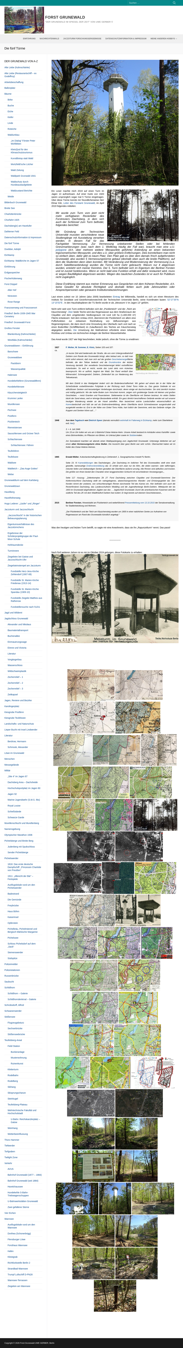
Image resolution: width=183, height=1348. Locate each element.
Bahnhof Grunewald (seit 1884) (23, 1180)
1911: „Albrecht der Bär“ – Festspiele (20, 877)
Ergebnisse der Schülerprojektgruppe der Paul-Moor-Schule (23, 536)
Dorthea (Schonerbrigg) (19, 1233)
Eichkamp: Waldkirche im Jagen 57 (21, 260)
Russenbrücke (11, 976)
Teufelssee (13, 457)
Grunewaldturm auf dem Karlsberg (21, 480)
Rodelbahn (13, 1075)
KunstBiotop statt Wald (22, 158)
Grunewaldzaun (12, 486)
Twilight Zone (10, 1157)
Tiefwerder (9, 1145)
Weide (11, 196)
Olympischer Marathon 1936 (18, 835)
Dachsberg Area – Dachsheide (23, 782)
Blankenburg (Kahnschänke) (22, 334)
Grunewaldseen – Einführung (18, 345)
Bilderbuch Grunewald (15, 202)
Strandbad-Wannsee (18, 1268)
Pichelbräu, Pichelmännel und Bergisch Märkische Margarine (23, 930)
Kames (69, 404)
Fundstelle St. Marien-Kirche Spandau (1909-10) (25, 590)
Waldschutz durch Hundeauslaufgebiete (21, 183)
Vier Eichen (10, 1213)
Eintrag (116, 296)
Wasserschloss (15, 665)
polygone (61, 249)
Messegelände (11, 765)
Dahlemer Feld (11, 231)
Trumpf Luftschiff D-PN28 (20, 1274)
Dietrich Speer (95, 420)
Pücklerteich (14, 421)
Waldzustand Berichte (21, 190)
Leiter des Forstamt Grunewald (79, 203)
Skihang (12, 1087)
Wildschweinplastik (17, 671)
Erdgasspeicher (12, 272)
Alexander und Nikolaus (19, 624)
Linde (10, 123)
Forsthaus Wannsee (17, 1245)
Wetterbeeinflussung (18, 1134)
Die (75, 330)
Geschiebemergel (119, 359)
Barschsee (13, 351)
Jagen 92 (12, 794)
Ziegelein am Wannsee (19, 1286)
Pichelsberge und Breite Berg (18, 841)
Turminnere (13, 551)
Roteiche (12, 129)
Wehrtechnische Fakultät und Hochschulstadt (22, 1112)
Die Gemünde (14, 899)
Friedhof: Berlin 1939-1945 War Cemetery (19, 315)
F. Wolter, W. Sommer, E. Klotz (80, 347)
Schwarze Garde (16, 817)
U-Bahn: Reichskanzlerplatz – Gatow (25, 1120)
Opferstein (13, 923)
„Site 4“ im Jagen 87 (17, 776)
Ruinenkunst (17, 1063)
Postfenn (12, 416)
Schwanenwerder (13, 1011)
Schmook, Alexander (18, 747)
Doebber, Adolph (12, 249)
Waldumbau (13, 135)
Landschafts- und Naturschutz (19, 723)
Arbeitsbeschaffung (13, 82)
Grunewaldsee (15, 357)
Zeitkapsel (13, 694)
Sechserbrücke (15, 1028)
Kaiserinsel (13, 917)
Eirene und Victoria (17, 647)
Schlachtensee (15, 439)
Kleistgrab (12, 1257)
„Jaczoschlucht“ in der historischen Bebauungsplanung (25, 517)
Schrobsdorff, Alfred (14, 1005)
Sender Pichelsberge (18, 852)
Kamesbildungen (85, 463)
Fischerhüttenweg (13, 278)
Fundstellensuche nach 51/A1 (25, 607)
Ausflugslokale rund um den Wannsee (21, 1226)
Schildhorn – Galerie (18, 993)
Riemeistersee (15, 427)
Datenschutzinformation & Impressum (22, 237)
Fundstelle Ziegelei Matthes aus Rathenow (26, 599)
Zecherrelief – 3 (15, 688)
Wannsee (9, 1219)
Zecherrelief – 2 (15, 683)
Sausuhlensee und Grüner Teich (23, 433)
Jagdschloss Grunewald (16, 618)
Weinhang (13, 1128)
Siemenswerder (15, 952)
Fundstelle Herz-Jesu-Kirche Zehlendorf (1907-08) (25, 573)
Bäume (7, 94)
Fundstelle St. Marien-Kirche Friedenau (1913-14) (25, 581)
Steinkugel (13, 1098)
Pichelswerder (11, 858)
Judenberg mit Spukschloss (21, 846)
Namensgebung (12, 829)
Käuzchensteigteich (17, 392)
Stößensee (9, 1017)
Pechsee (12, 410)
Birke (10, 99)
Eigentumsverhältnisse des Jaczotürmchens (21, 526)
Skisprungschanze (17, 1093)
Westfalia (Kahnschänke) (20, 340)
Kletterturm (13, 1069)
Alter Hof (12, 290)
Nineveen (12, 296)
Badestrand (13, 893)
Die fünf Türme (11, 243)
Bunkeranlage (17, 1052)
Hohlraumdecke (15, 545)
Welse (11, 474)
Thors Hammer (11, 1140)
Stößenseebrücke (16, 1034)
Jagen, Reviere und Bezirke (18, 700)
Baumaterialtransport (18, 630)
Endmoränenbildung (95, 466)
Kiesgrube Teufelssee (15, 718)
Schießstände (14, 811)
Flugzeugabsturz (16, 1022)
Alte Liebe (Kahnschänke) (17, 67)
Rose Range (14, 302)
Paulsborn (16, 363)
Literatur (12, 653)
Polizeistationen (12, 970)
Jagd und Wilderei (13, 612)
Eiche (10, 111)
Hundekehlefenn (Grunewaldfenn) (24, 381)
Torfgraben (9, 1151)
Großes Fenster (12, 328)
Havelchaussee (15, 1186)
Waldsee (12, 462)
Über (70, 312)
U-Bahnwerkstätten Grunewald (23, 1201)
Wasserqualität (18, 369)
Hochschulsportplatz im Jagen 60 (24, 788)
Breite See (9, 208)
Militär (7, 770)
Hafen (10, 1251)
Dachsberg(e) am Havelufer (18, 226)
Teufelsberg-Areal (13, 1040)
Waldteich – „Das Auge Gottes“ (23, 468)
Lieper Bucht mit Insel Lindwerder (20, 729)
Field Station (14, 1046)
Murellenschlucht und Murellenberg (21, 823)
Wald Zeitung (17, 170)
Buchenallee (14, 636)
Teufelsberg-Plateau (17, 1104)
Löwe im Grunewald (14, 753)
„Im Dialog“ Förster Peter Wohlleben (23, 142)
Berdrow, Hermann (17, 741)
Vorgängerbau (15, 659)
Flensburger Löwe (16, 1239)
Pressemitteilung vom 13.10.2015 (140, 503)
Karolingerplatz (11, 706)
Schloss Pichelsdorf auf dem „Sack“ (22, 945)
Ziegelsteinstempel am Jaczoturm (24, 565)
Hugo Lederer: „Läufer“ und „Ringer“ (22, 503)
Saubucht (9, 981)
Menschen (9, 759)
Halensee (12, 375)
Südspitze (12, 958)
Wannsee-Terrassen (17, 1280)
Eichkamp (9, 255)
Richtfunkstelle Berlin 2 (19, 1263)
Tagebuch (79, 420)
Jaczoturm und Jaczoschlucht (19, 509)
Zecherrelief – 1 (15, 677)
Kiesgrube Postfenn (14, 712)
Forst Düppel (10, 284)
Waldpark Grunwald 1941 (23, 176)
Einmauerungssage (17, 642)
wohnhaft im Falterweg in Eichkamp (136, 420)
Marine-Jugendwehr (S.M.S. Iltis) (24, 799)
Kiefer (10, 117)
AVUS (10, 1169)
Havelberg (9, 492)
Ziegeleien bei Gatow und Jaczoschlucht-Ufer (20, 558)
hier (71, 423)
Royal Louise (14, 805)
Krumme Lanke (15, 398)
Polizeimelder (11, 964)
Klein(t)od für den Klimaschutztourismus (21, 151)
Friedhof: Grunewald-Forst (17, 322)
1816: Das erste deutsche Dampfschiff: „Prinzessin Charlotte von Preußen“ (24, 867)
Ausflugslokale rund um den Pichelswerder (21, 886)
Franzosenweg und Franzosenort (20, 307)
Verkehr (8, 1163)
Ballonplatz (9, 88)
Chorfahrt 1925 (11, 220)
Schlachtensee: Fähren (22, 445)
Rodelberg (13, 1081)
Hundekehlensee (16, 386)
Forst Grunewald (65, 17)
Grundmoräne (115, 362)
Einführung (9, 266)
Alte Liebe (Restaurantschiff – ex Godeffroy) (20, 75)
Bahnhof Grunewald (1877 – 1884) (25, 1175)
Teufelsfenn (13, 451)
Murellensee (14, 404)
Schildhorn (9, 987)
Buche (11, 105)
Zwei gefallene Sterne (18, 1207)
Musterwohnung (19, 1057)
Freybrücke (13, 905)
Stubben (133, 435)
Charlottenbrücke (12, 214)
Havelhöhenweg (12, 498)
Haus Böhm (13, 911)
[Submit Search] (174, 3)
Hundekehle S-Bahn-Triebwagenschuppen (18, 1194)
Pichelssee (13, 938)
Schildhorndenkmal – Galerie (22, 999)
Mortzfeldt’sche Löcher (22, 164)
